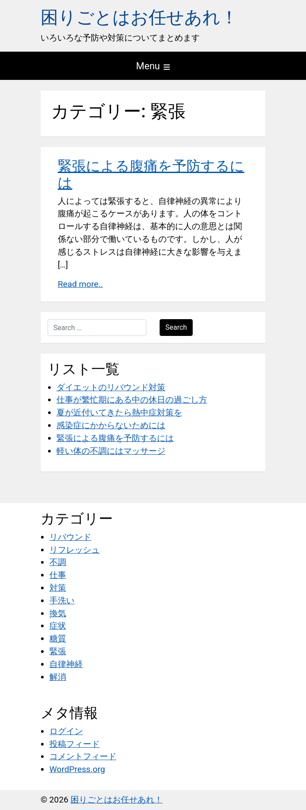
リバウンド (70, 537)
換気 (57, 613)
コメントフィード (82, 756)
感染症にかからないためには (110, 425)
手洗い (62, 600)
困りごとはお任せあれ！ (139, 17)
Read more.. (80, 284)
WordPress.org (77, 769)
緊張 (57, 651)
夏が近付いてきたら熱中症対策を (119, 412)
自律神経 (66, 664)
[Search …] (97, 327)
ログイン (66, 731)
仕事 (57, 575)
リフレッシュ (74, 550)
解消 (57, 677)
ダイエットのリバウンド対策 (110, 387)
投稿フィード (74, 744)
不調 (57, 562)
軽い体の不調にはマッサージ (110, 451)
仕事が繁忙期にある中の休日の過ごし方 (131, 400)
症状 (57, 626)
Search (176, 327)
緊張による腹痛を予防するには (115, 438)
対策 (57, 588)
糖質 (57, 638)
